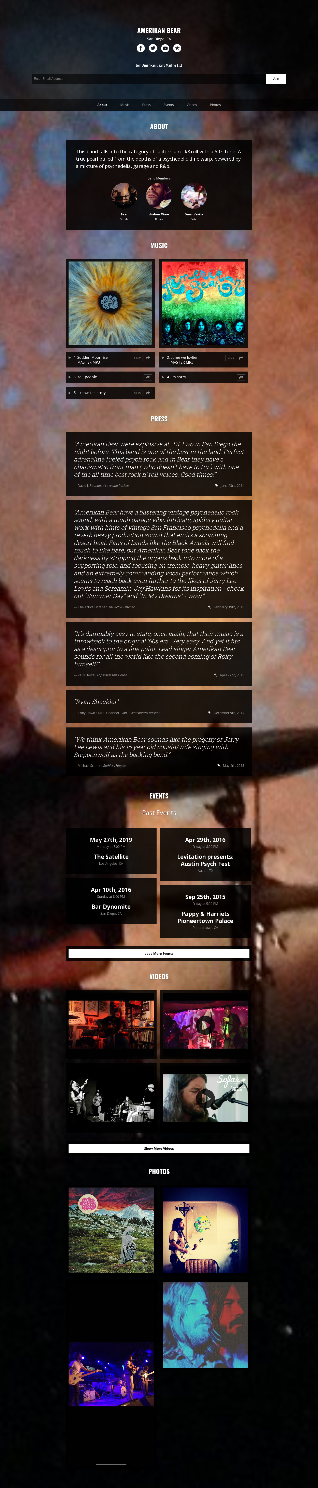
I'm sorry (178, 376)
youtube (165, 48)
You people (87, 376)
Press (146, 105)
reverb (177, 48)
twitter (153, 48)
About (102, 105)
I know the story (91, 392)
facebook (140, 48)
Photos (215, 105)
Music (124, 105)
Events (169, 105)
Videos (192, 105)
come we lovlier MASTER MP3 (184, 360)
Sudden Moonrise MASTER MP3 (92, 360)
